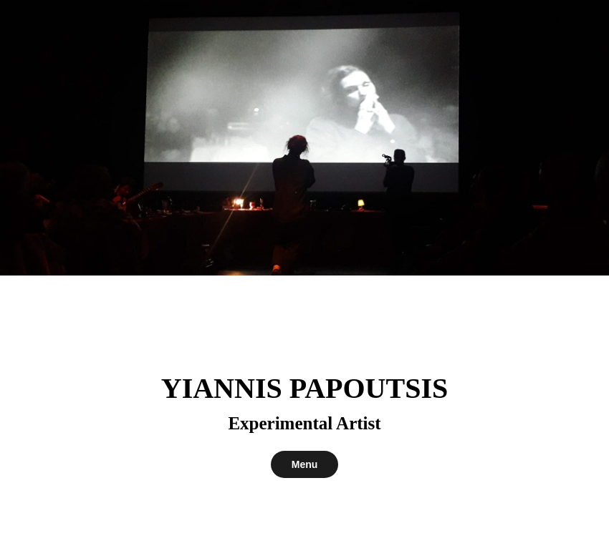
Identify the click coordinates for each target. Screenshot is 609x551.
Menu (305, 464)
